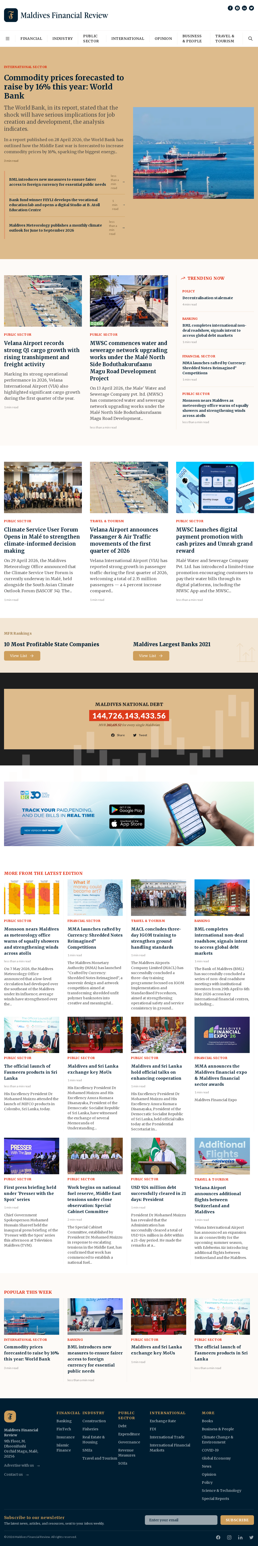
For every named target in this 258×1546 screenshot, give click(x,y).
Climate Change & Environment (217, 1439)
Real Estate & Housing (93, 1439)
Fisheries (90, 1429)
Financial (31, 38)
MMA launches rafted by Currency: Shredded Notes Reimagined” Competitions (214, 368)
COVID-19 (210, 1450)
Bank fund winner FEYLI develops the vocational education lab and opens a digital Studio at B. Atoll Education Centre (54, 205)
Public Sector (91, 38)
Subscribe (237, 1520)
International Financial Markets (170, 1447)
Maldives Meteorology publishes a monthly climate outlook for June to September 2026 (55, 228)
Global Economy (216, 1458)
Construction (94, 1421)
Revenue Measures (126, 1453)
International (127, 38)
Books (207, 1421)
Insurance (65, 1437)
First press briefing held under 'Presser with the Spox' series (30, 1193)
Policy (188, 291)
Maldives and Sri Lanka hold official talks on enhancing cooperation (156, 1072)
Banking (190, 319)
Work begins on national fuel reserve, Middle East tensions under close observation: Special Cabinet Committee (94, 1199)
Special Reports (215, 1498)
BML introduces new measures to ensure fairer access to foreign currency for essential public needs (57, 182)
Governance (129, 1442)
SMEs (87, 1450)
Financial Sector (198, 356)
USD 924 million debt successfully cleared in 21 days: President (158, 1193)
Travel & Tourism (225, 38)
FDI (153, 1429)
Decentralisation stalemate (207, 298)
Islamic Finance (63, 1447)
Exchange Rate (163, 1421)
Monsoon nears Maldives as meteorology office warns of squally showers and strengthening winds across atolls (31, 941)
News (206, 1466)
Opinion (163, 38)
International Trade (167, 1437)
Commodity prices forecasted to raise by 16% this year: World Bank (64, 87)
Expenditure (129, 1434)
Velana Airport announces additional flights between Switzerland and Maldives (218, 1199)
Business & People (192, 38)
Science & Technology (221, 1490)
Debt (122, 1426)
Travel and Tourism (99, 1458)
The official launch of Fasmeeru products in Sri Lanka (30, 1072)
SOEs (122, 1463)
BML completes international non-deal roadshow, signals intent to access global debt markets (214, 330)
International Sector (25, 67)
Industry (62, 38)
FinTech (63, 1429)
